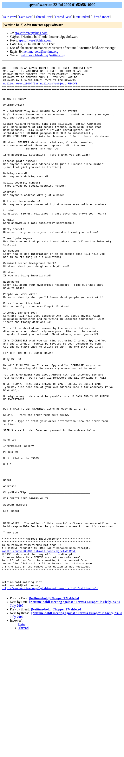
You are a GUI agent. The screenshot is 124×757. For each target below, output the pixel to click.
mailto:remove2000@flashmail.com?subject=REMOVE (40, 88)
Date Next (25, 17)
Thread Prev (43, 17)
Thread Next (63, 17)
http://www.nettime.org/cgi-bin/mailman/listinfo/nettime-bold (50, 693)
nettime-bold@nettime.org (41, 51)
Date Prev (9, 17)
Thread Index (101, 17)
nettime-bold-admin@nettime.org (43, 55)
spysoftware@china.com (31, 33)
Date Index (81, 17)
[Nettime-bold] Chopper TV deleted (54, 703)
